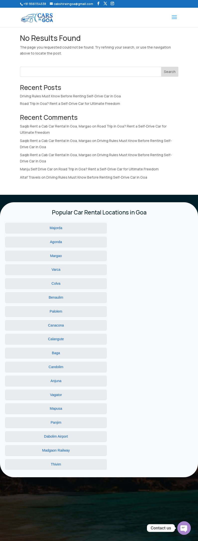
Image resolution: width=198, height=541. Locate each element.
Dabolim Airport (33, 297)
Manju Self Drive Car (36, 169)
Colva (99, 242)
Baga (33, 269)
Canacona (99, 256)
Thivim (165, 297)
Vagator (33, 283)
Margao (165, 228)
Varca (33, 242)
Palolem (33, 256)
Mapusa (99, 283)
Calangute (165, 256)
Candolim (99, 269)
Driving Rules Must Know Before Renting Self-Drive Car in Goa (70, 96)
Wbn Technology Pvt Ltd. (127, 530)
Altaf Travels (30, 177)
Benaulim (165, 242)
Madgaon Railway (99, 297)
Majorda (33, 228)
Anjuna (164, 269)
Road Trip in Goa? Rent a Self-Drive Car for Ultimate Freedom (70, 103)
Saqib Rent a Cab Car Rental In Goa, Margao (55, 126)
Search (170, 71)
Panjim (164, 283)
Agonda (99, 228)
